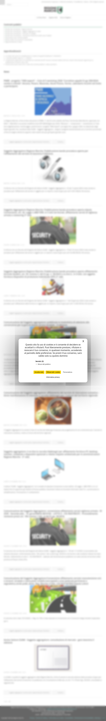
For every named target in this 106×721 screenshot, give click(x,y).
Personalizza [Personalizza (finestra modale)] (67, 372)
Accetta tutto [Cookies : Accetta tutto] (39, 372)
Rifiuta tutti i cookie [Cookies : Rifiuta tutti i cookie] (53, 372)
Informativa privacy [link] (53, 377)
